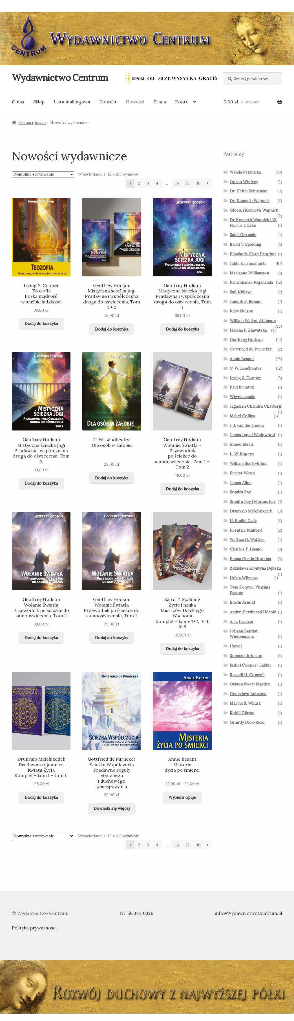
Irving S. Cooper (245, 377)
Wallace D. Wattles (247, 539)
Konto (182, 102)
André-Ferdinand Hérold (253, 611)
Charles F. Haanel (246, 549)
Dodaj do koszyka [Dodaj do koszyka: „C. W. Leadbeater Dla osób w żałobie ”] (111, 477)
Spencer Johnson (246, 655)
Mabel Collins (242, 415)
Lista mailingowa (72, 102)
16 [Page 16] (177, 183)
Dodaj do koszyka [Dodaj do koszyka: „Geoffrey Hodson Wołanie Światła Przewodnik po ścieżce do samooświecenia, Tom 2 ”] (41, 637)
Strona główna (32, 122)
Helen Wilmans (244, 577)
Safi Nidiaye (240, 291)
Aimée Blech (241, 444)
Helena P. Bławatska (248, 330)
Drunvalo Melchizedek (251, 511)
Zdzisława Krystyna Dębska (255, 568)
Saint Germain (243, 234)
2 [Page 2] (139, 183)
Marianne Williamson (249, 273)
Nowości (135, 102)
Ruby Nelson (241, 311)
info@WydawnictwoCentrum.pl (248, 913)
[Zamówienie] (43, 174)
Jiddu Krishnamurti (248, 263)
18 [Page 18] (198, 183)
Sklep (39, 102)
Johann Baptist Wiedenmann (244, 634)
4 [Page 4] (157, 183)
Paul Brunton (242, 387)
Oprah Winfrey (244, 181)
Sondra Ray (240, 491)
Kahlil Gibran (242, 712)
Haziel (236, 646)
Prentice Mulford (246, 530)
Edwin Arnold (242, 602)
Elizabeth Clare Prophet (253, 253)
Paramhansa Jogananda (251, 282)
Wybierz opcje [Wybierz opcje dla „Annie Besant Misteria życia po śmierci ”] (182, 797)
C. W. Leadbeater (246, 368)
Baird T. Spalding (245, 244)
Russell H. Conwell (247, 674)
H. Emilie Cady (243, 520)
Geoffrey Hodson (246, 339)
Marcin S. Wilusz (245, 703)
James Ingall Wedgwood (252, 434)
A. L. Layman (241, 621)
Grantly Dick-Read (247, 722)
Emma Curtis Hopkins (250, 558)
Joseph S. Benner (246, 301)
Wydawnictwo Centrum (60, 77)
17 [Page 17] (187, 183)
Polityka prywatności (34, 928)
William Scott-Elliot (248, 463)
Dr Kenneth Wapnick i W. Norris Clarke (253, 222)
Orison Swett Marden (250, 684)
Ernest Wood (242, 473)
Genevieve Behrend (248, 693)
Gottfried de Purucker (251, 349)
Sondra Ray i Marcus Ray (252, 501)
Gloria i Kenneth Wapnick (254, 210)
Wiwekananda (242, 396)
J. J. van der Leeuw (247, 425)
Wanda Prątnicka (245, 172)
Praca (159, 102)
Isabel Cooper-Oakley (250, 665)
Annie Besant (242, 358)
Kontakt (108, 102)
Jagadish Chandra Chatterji (255, 406)
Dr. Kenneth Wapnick (249, 200)
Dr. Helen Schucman (248, 191)
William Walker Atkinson (253, 320)
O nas (18, 102)
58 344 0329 (141, 913)
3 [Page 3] (148, 183)
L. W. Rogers (242, 453)
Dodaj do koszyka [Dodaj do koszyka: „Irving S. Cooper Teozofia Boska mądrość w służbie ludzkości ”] (41, 323)
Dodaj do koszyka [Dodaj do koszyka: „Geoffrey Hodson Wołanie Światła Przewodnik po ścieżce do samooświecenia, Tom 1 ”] (111, 637)
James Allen (240, 482)
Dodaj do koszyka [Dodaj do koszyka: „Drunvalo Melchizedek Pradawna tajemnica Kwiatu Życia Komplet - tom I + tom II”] (41, 797)
